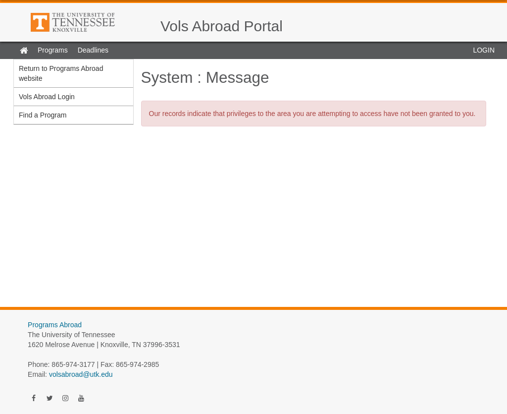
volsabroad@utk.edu (81, 374)
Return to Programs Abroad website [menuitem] (61, 73)
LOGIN (484, 50)
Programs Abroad (55, 325)
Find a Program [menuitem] (42, 115)
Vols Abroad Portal (221, 26)
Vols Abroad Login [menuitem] (47, 97)
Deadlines (93, 50)
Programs (53, 50)
